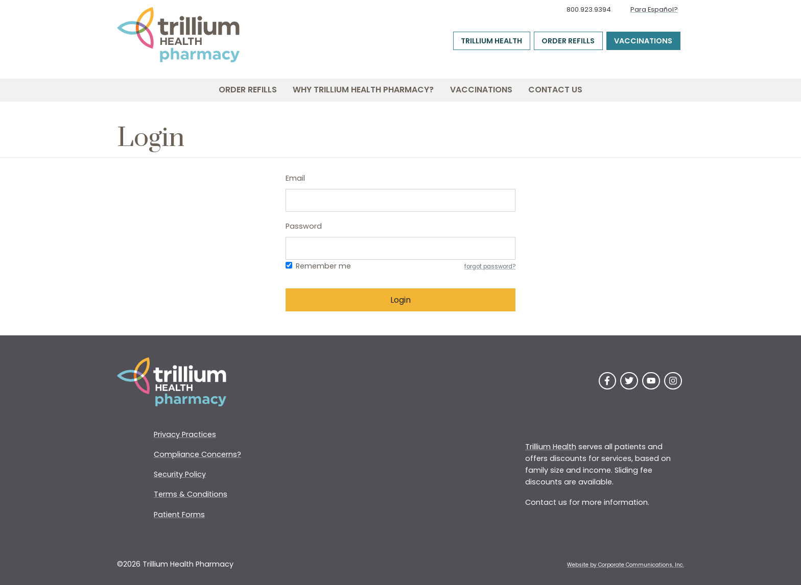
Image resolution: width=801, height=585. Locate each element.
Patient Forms (179, 514)
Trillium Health (491, 41)
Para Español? (654, 9)
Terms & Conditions (190, 494)
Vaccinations (643, 41)
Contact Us (555, 89)
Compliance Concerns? (197, 454)
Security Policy (180, 474)
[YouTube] (651, 381)
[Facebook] (608, 381)
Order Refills (568, 41)
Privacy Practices (185, 434)
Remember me (323, 266)
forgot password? (489, 266)
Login (400, 300)
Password (304, 226)
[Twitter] (629, 381)
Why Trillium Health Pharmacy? (363, 89)
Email (295, 178)
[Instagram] (673, 381)
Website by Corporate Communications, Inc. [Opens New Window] (625, 565)
